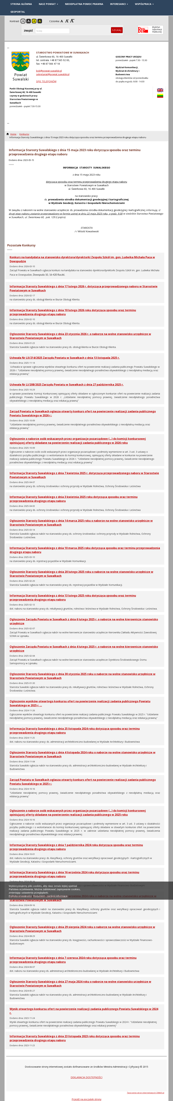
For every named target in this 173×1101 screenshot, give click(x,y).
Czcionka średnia (67, 21)
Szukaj (116, 30)
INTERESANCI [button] (119, 4)
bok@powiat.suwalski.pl (49, 70)
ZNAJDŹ (28, 30)
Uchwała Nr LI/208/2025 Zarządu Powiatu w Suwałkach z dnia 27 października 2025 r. (66, 384)
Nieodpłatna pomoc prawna (84, 4)
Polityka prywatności (20, 896)
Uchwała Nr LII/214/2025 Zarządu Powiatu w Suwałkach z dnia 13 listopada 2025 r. (65, 358)
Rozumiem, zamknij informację (50, 896)
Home (13, 134)
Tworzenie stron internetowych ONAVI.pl (145, 1092)
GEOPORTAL (17, 11)
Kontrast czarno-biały (28, 21)
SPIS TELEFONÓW (46, 81)
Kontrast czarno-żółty (39, 21)
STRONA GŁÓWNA (21, 4)
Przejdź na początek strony (86, 1099)
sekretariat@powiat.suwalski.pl (52, 74)
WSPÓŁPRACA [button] (144, 4)
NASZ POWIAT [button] (48, 4)
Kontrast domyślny (23, 21)
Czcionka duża (72, 21)
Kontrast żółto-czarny (34, 21)
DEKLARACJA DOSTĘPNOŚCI (86, 1077)
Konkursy (24, 134)
